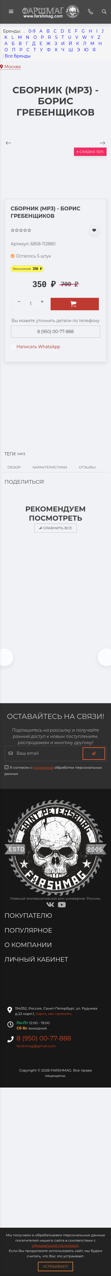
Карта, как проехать (54, 1013)
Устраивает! (55, 1266)
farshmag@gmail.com (36, 1046)
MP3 (21, 454)
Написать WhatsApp (35, 346)
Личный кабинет (37, 959)
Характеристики (50, 467)
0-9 (31, 31)
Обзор (14, 467)
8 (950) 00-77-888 (55, 331)
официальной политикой (55, 1245)
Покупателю (29, 915)
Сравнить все (55, 528)
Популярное (29, 930)
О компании (29, 945)
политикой (44, 767)
